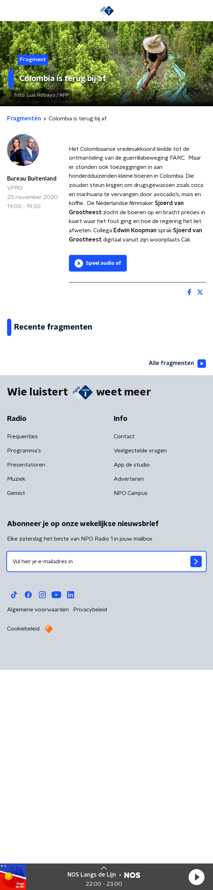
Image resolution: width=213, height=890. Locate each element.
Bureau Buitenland (32, 179)
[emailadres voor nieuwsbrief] (106, 786)
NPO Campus (131, 718)
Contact (124, 661)
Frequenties (22, 661)
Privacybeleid (90, 834)
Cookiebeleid (23, 853)
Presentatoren (26, 689)
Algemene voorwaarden (38, 834)
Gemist (16, 718)
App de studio (132, 689)
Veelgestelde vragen (140, 675)
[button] (196, 877)
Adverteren (129, 704)
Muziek (16, 704)
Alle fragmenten (177, 588)
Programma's (24, 675)
